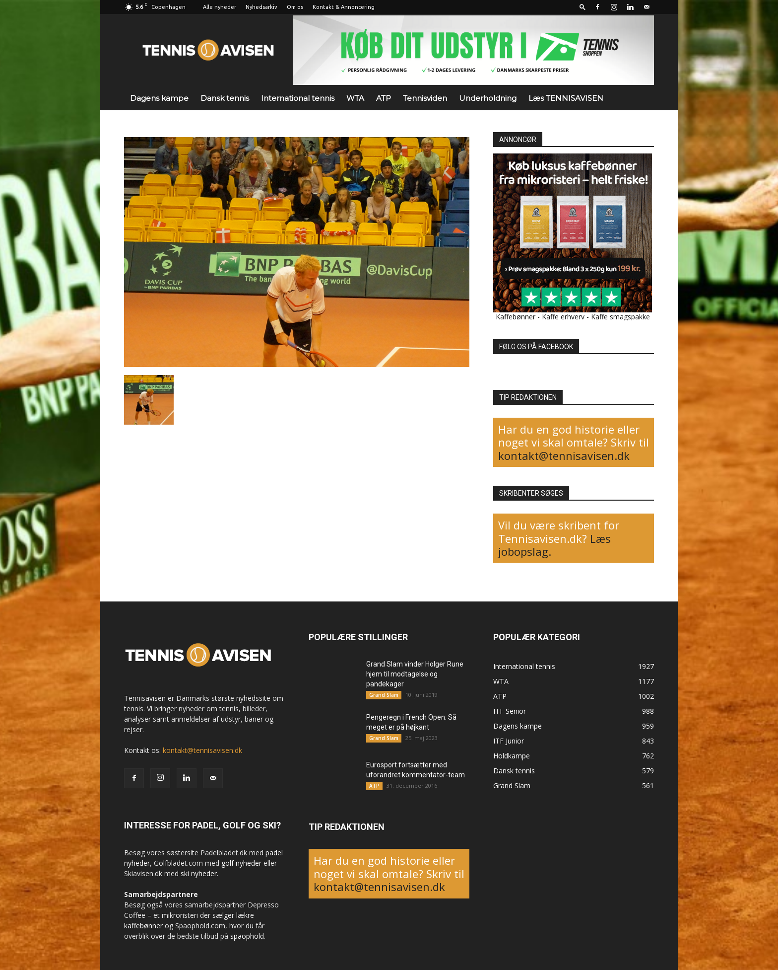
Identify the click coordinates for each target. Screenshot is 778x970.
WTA (355, 98)
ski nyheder (199, 873)
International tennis (297, 98)
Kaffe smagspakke (620, 316)
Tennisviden (425, 98)
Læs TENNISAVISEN (565, 98)
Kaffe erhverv (563, 316)
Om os (295, 7)
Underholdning (488, 98)
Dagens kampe (159, 98)
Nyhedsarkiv (261, 7)
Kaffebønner (515, 316)
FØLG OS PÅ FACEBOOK (536, 347)
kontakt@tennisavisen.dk (564, 455)
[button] (582, 6)
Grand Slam (383, 694)
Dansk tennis (224, 98)
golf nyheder (241, 863)
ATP (383, 98)
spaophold (247, 936)
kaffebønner (143, 925)
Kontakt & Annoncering (344, 7)
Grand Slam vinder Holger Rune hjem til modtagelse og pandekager (414, 674)
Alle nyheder (219, 7)
